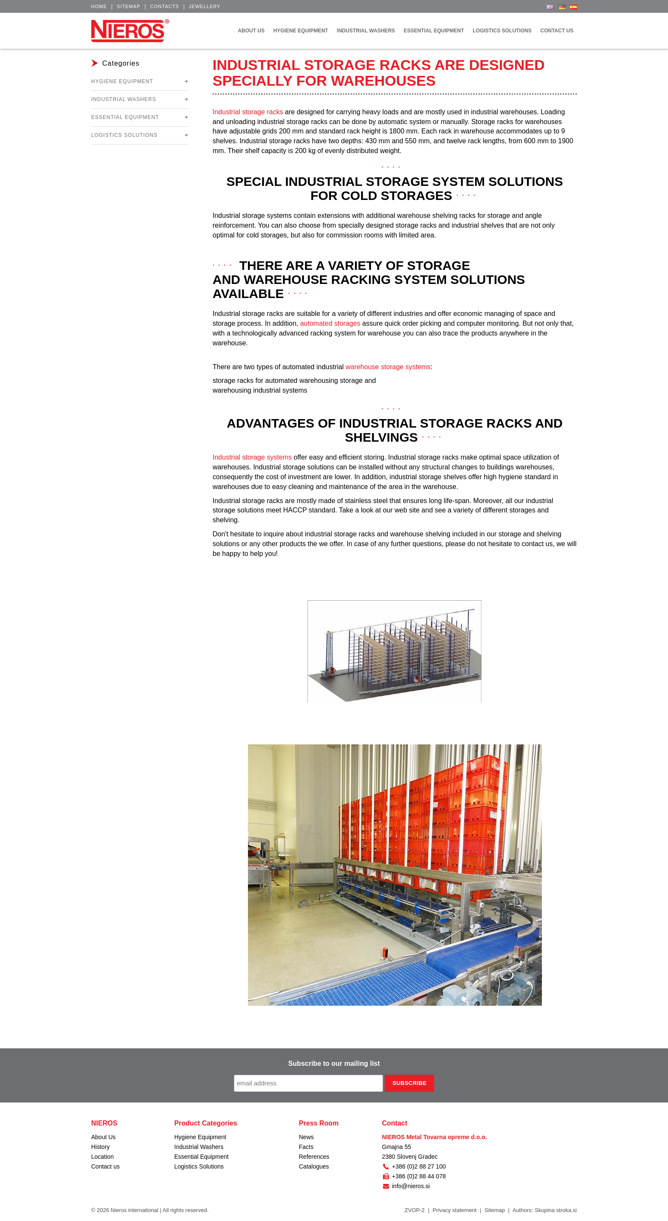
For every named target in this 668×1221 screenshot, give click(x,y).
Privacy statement (454, 1210)
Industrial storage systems (252, 457)
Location (102, 1156)
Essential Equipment (125, 117)
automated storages (330, 323)
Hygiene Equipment (122, 81)
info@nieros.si (406, 1186)
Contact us (105, 1166)
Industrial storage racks (248, 112)
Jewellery (204, 6)
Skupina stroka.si (556, 1210)
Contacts (164, 6)
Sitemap (128, 6)
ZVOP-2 (415, 1210)
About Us (103, 1137)
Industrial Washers (123, 99)
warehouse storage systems (388, 366)
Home (99, 6)
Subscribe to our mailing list (334, 1063)
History (100, 1146)
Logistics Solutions (124, 135)
